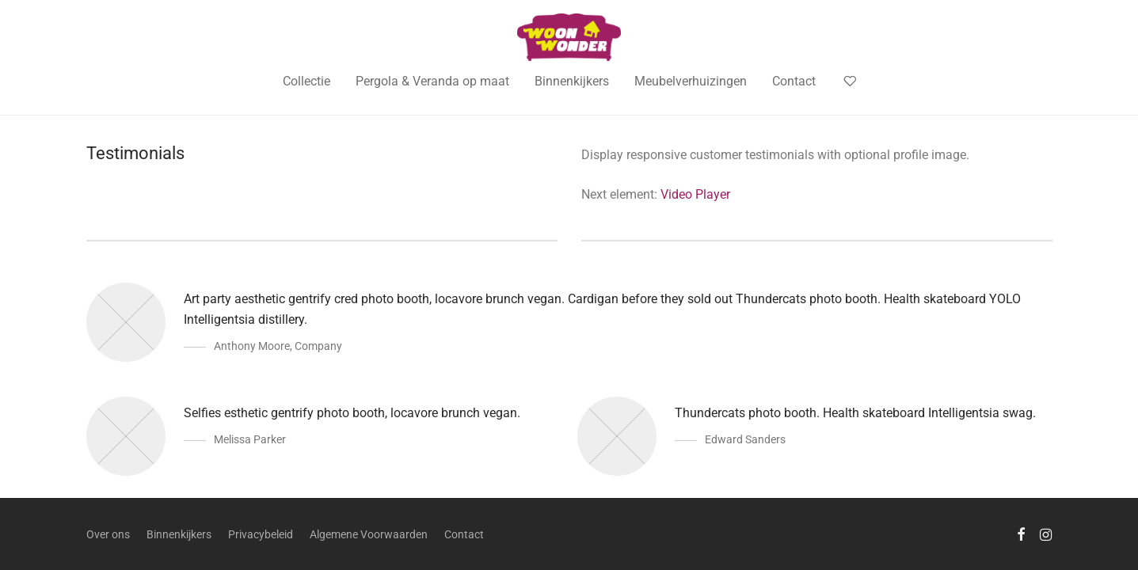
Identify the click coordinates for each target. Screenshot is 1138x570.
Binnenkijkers (572, 81)
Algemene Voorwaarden (369, 534)
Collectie (306, 81)
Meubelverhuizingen (690, 81)
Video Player (695, 194)
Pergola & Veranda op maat (432, 81)
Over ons (108, 534)
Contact (794, 81)
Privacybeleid (260, 534)
